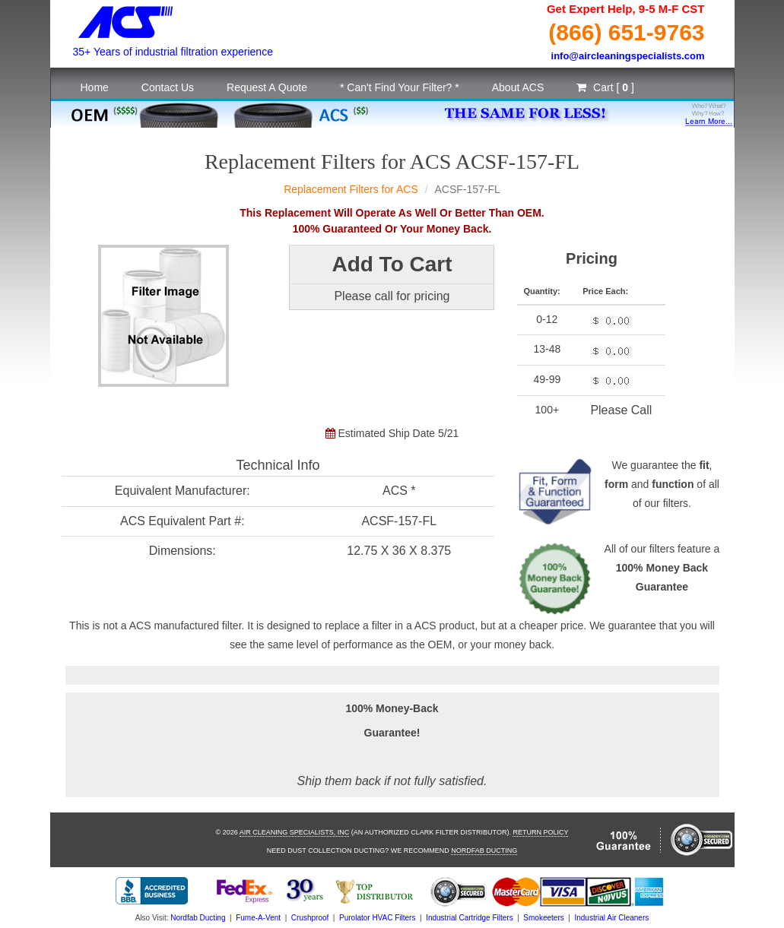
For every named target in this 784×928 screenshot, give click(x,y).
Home (95, 87)
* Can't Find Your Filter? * (399, 87)
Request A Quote (267, 87)
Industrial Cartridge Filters (469, 918)
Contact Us (167, 87)
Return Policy (540, 832)
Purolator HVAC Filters (377, 918)
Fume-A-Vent (258, 918)
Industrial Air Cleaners (611, 918)
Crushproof (310, 918)
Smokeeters (543, 918)
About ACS (518, 87)
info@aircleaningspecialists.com (628, 56)
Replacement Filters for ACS (351, 189)
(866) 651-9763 (626, 32)
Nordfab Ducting (484, 850)
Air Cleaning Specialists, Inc (295, 832)
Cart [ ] (605, 87)
